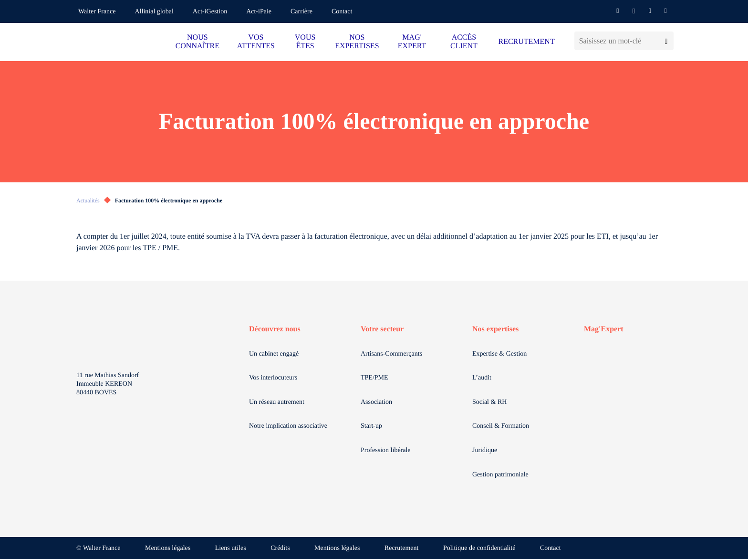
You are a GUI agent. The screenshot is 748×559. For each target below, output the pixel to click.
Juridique (484, 450)
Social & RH (489, 402)
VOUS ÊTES (305, 41)
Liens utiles (230, 548)
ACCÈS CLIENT (464, 41)
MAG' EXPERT (412, 41)
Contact (342, 11)
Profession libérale (386, 450)
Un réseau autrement (276, 402)
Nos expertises (495, 329)
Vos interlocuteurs (273, 377)
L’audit (481, 377)
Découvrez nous (275, 329)
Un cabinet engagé (274, 354)
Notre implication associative (288, 426)
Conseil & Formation (500, 426)
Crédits (280, 548)
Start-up (371, 426)
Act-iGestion (210, 11)
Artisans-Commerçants (391, 354)
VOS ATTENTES (256, 41)
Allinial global (154, 11)
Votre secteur (382, 329)
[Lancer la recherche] (666, 41)
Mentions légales (167, 548)
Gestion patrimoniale (500, 474)
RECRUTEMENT (526, 42)
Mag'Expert (603, 329)
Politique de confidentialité (479, 548)
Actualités (88, 200)
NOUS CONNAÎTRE (197, 41)
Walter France (97, 11)
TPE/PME (374, 377)
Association (376, 402)
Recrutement (401, 548)
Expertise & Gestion (499, 354)
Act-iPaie (258, 11)
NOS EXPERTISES (357, 41)
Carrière (301, 11)
